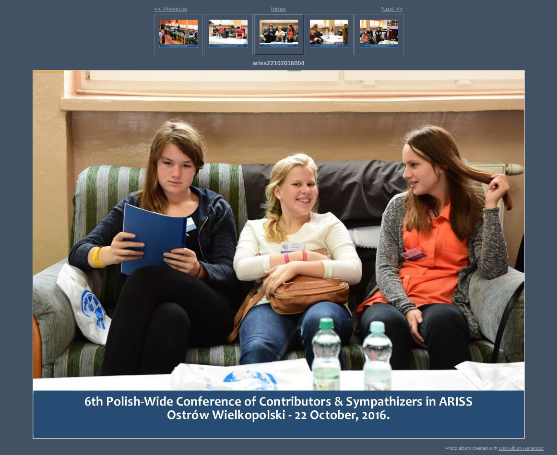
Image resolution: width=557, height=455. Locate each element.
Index (278, 8)
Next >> (392, 8)
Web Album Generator (521, 448)
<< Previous (170, 8)
